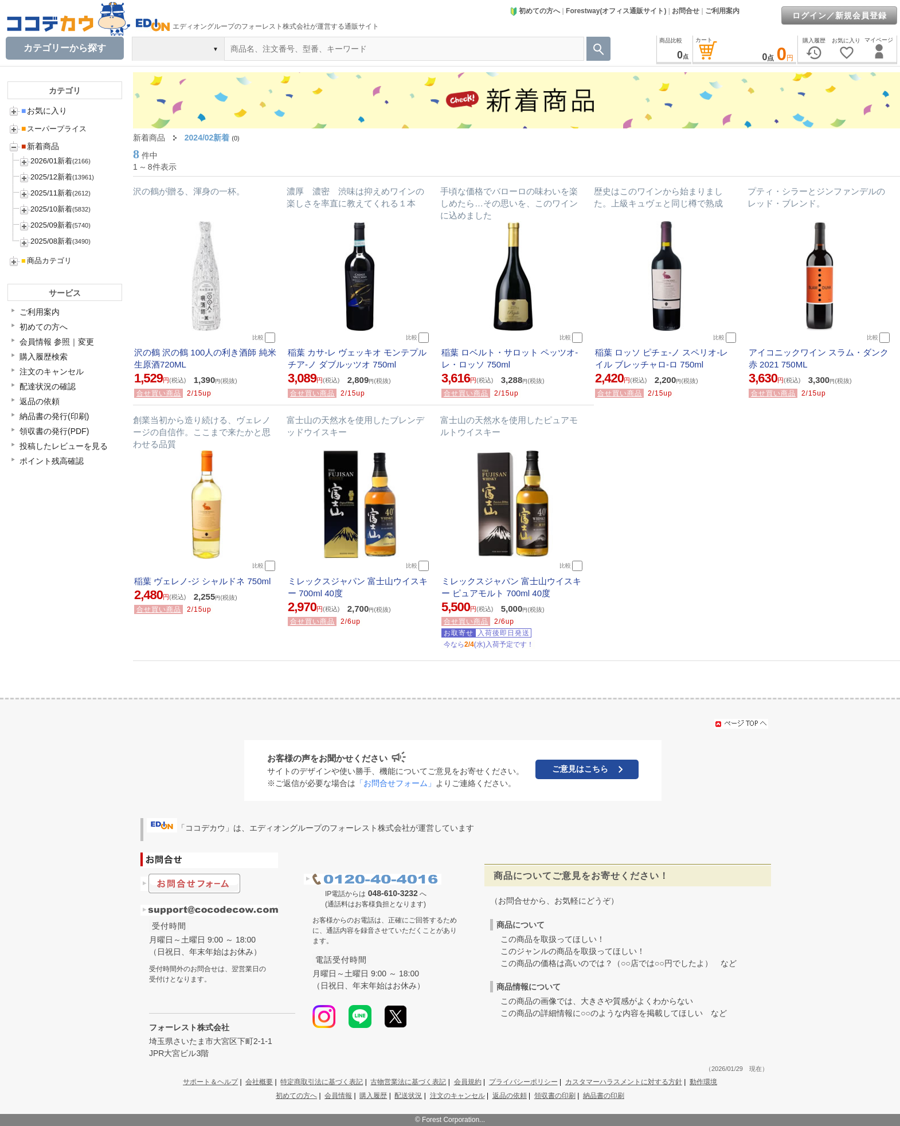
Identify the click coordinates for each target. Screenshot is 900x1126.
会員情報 (338, 1096)
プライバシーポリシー (523, 1082)
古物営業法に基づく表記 (408, 1082)
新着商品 (40, 146)
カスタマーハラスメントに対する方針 (623, 1082)
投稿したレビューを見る (63, 446)
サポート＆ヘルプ (210, 1082)
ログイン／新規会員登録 (839, 15)
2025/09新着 (51, 225)
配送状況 (408, 1096)
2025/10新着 (51, 209)
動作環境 (703, 1082)
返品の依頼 (39, 401)
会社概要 (259, 1082)
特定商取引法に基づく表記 (321, 1082)
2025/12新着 (51, 177)
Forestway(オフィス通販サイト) (616, 11)
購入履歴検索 (43, 356)
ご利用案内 (722, 11)
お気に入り (44, 110)
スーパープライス (54, 128)
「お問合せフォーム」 (395, 783)
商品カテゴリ (46, 260)
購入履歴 (373, 1096)
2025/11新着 (51, 193)
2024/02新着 (207, 137)
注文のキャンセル (51, 371)
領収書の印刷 (555, 1096)
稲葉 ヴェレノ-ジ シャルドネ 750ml (202, 581)
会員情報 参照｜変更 (56, 341)
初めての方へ (535, 11)
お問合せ (685, 11)
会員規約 (468, 1082)
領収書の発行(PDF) (54, 431)
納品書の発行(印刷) (54, 416)
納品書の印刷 (603, 1096)
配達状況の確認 (47, 386)
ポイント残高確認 (51, 461)
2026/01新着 (51, 161)
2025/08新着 (51, 241)
